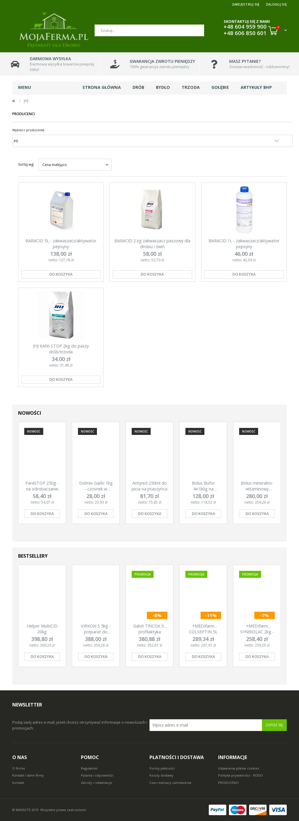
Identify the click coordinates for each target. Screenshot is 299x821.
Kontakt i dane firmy (28, 775)
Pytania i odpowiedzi (97, 775)
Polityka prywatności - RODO (240, 775)
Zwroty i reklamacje (96, 782)
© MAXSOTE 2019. (26, 810)
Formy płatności (162, 768)
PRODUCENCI (228, 782)
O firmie (18, 768)
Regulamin (89, 768)
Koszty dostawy (161, 775)
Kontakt (18, 782)
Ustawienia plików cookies (238, 768)
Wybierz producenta (28, 130)
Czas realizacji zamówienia (170, 782)
